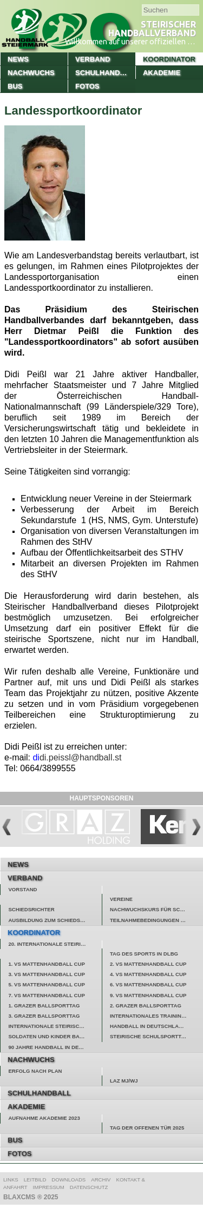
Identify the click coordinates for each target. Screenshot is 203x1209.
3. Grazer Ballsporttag (44, 1016)
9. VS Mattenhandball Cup (148, 995)
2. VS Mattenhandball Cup (148, 964)
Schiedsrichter (31, 909)
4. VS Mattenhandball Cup (148, 974)
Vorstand (22, 889)
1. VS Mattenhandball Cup (46, 964)
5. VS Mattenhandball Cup (46, 984)
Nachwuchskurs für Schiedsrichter (156, 909)
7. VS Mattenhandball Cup (46, 995)
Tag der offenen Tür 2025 (147, 1128)
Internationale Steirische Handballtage (54, 1026)
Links (10, 1180)
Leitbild (35, 1180)
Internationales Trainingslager (156, 1016)
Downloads (68, 1180)
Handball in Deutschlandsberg (156, 1026)
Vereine (121, 899)
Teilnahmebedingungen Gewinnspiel (156, 920)
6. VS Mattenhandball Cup (148, 984)
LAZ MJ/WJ (124, 1081)
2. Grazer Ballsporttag (145, 1005)
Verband (92, 59)
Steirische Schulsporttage (151, 1036)
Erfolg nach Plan (35, 1071)
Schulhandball (105, 73)
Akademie (161, 73)
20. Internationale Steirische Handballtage (54, 944)
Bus (15, 86)
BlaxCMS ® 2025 (30, 1197)
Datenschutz (89, 1187)
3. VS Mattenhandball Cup (46, 974)
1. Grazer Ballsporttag (44, 1005)
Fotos (87, 86)
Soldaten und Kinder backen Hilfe (54, 1036)
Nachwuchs (31, 73)
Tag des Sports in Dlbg (144, 954)
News (18, 59)
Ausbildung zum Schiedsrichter (54, 920)
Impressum (48, 1187)
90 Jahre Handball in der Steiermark (54, 1047)
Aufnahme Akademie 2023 (44, 1118)
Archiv (100, 1180)
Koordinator (169, 59)
